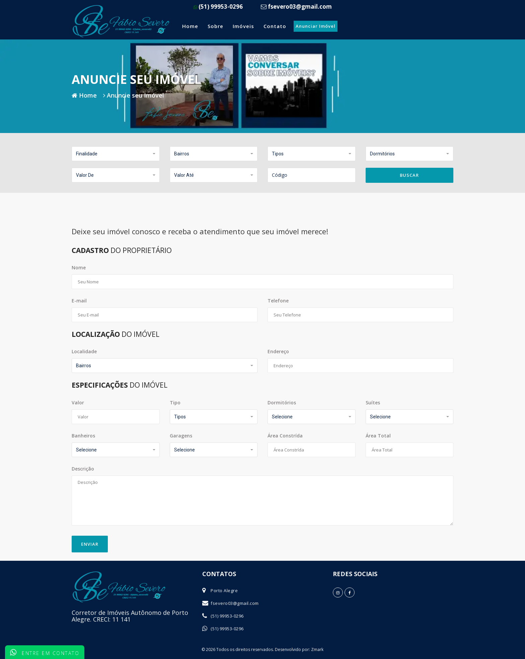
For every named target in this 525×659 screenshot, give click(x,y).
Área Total (378, 435)
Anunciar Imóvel (315, 26)
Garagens (181, 435)
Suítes (373, 402)
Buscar (409, 175)
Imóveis (243, 26)
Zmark (317, 649)
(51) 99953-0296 (218, 6)
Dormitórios (282, 402)
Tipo (175, 402)
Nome (79, 267)
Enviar (89, 544)
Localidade (84, 351)
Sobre (215, 26)
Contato (275, 26)
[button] (115, 153)
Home (190, 26)
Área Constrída (285, 435)
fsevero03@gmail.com (235, 603)
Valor (78, 402)
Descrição (83, 469)
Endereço (278, 351)
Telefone (278, 300)
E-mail (79, 300)
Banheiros (83, 435)
